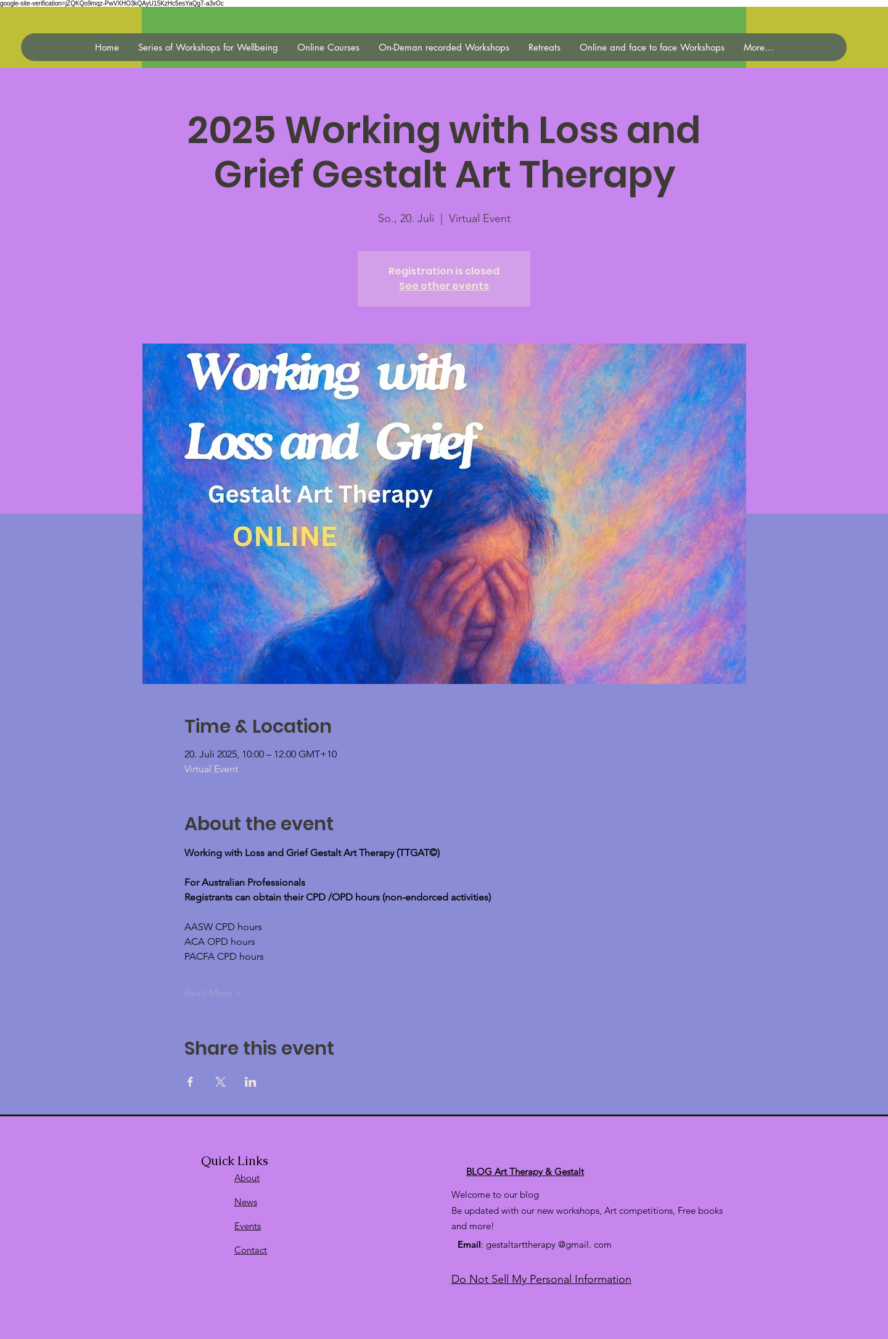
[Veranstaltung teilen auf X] (220, 1082)
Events (247, 1226)
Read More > (213, 993)
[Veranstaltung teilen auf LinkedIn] (251, 1082)
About (247, 1178)
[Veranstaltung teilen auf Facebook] (190, 1082)
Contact (250, 1250)
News (245, 1202)
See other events (444, 286)
